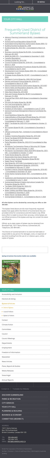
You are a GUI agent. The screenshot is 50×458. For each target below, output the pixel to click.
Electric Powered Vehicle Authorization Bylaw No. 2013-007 (26, 86)
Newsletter (6, 357)
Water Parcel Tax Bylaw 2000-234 (17, 195)
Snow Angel (6, 375)
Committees (6, 329)
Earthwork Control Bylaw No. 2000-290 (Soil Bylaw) (23, 79)
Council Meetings (8, 338)
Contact (5, 320)
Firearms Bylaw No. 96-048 (14, 107)
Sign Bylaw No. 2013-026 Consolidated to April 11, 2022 (24, 163)
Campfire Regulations (12, 58)
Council (5, 334)
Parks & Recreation (11, 399)
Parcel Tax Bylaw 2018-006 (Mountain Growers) (22, 138)
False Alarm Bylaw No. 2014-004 (16, 92)
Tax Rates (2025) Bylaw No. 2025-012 (18, 186)
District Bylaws (8, 308)
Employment (7, 348)
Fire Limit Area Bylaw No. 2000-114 (17, 104)
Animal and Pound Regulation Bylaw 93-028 (20, 42)
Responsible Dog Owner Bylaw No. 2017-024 (21, 157)
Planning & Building (12, 411)
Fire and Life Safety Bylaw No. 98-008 (18, 102)
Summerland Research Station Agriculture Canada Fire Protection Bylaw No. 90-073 (24, 183)
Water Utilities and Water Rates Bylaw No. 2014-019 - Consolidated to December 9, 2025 (24, 191)
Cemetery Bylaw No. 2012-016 (15, 60)
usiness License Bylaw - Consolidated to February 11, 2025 (23, 120)
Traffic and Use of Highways (15, 188)
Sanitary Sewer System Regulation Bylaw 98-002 (22, 159)
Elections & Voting (8, 299)
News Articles (7, 361)
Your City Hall (9, 407)
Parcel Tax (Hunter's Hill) (14, 140)
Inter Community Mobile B (14, 119)
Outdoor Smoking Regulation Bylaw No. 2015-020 (22, 136)
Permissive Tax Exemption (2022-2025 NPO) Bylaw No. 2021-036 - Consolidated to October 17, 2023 (26, 152)
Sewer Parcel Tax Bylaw (13, 161)
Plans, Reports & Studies (11, 366)
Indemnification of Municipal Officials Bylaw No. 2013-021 (25, 117)
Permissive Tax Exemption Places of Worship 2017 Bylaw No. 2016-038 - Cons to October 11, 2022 (25, 147)
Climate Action (7, 324)
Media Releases (8, 371)
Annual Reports (8, 380)
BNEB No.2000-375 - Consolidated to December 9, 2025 (24, 56)
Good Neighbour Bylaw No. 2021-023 (18, 115)
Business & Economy (11, 415)
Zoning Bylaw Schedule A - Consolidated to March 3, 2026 (25, 197)
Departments (7, 343)
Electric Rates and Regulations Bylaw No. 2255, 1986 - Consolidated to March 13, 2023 (24, 89)
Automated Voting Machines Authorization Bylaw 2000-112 (26, 44)
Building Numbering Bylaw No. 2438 (18, 46)
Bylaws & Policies (8, 303)
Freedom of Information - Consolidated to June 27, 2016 (25, 109)
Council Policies (8, 312)
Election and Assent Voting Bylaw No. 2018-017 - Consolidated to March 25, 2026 (22, 82)
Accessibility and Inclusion (12, 294)
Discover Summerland (12, 395)
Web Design (34, 451)
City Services (8, 403)
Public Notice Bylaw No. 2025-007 (17, 155)
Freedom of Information (11, 352)
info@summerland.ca (17, 441)
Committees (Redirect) (12, 419)
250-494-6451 (13, 437)
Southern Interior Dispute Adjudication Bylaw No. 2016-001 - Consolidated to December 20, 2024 (26, 170)
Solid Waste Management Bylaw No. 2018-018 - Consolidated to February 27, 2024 (22, 166)
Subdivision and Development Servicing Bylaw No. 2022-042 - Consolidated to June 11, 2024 (26, 179)
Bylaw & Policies (8, 315)
